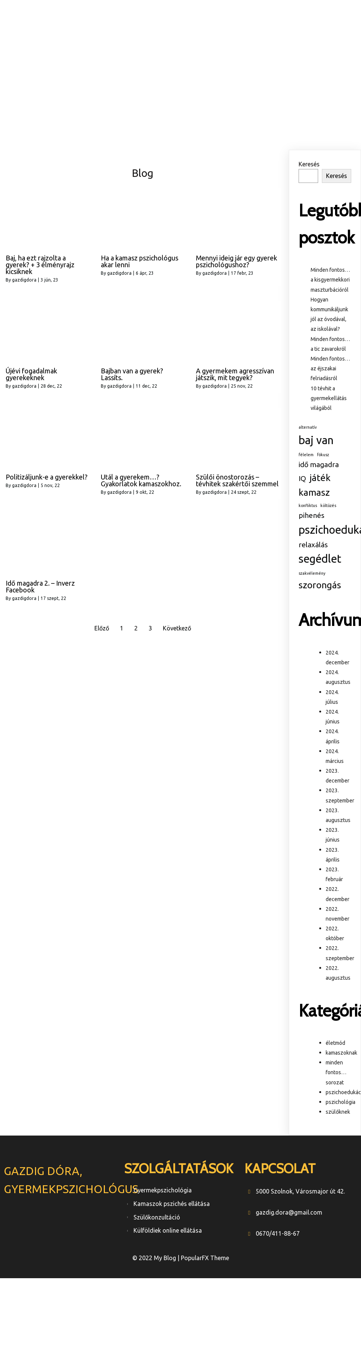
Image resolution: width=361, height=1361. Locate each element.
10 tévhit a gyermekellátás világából (329, 398)
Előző (101, 628)
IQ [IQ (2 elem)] (302, 478)
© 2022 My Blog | (156, 1257)
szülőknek (338, 1112)
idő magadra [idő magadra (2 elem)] (319, 464)
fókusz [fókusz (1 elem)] (323, 454)
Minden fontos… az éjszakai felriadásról (330, 368)
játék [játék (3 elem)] (320, 477)
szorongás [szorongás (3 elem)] (320, 585)
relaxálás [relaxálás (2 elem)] (313, 544)
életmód (335, 1043)
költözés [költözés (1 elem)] (328, 505)
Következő (177, 628)
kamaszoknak (341, 1053)
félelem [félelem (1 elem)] (306, 454)
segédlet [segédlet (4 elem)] (320, 559)
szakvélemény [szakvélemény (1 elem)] (312, 573)
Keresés (309, 164)
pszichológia (340, 1102)
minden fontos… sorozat (336, 1072)
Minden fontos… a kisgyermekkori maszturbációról (330, 279)
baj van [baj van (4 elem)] (316, 440)
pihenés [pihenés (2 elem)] (312, 515)
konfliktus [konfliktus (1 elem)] (308, 505)
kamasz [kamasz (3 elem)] (314, 492)
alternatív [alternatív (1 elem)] (308, 427)
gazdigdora (24, 279)
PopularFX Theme (205, 1257)
